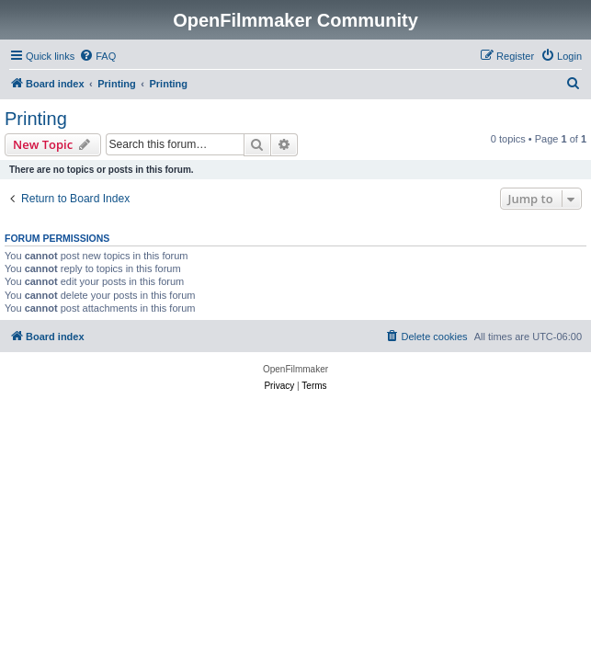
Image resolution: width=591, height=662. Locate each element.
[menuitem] (97, 56)
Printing (36, 118)
